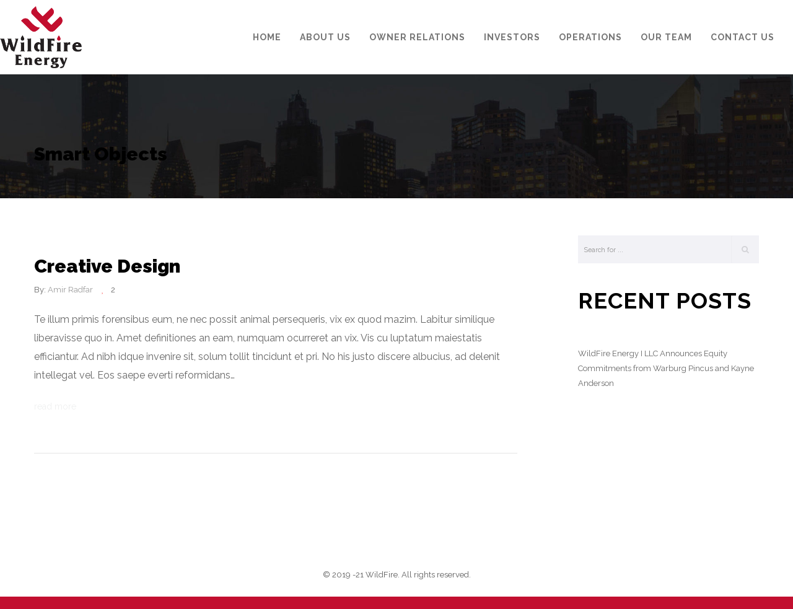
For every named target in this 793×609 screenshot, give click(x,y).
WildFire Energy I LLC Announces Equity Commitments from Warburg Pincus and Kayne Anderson (666, 368)
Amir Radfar (70, 289)
